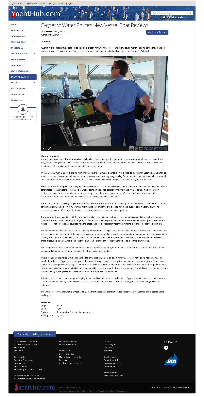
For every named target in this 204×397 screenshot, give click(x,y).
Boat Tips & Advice (20, 77)
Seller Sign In (183, 387)
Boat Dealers (17, 94)
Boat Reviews (109, 357)
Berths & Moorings (20, 54)
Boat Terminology (66, 354)
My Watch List (20, 363)
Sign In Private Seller (112, 363)
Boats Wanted (110, 366)
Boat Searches (20, 357)
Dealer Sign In (110, 344)
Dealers (107, 341)
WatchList (56, 3)
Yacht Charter (18, 59)
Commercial (17, 48)
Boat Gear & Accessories (24, 360)
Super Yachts (19, 347)
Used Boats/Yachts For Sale (25, 344)
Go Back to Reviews (157, 32)
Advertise (15, 83)
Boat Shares (64, 360)
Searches (36, 3)
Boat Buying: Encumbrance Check (28, 369)
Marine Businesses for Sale (71, 357)
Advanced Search (172, 17)
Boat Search (17, 30)
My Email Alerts (20, 366)
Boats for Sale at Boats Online (26, 375)
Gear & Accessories (20, 71)
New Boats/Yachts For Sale (25, 341)
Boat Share (16, 65)
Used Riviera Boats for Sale (70, 363)
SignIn (69, 3)
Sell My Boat (18, 3)
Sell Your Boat (18, 42)
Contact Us (16, 100)
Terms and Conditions (113, 375)
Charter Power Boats (68, 344)
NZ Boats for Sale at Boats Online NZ (29, 379)
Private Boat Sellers (112, 360)
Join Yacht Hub (110, 347)
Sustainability (18, 88)
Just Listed (18, 351)
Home (13, 25)
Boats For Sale (18, 36)
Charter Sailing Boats (68, 341)
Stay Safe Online (111, 372)
